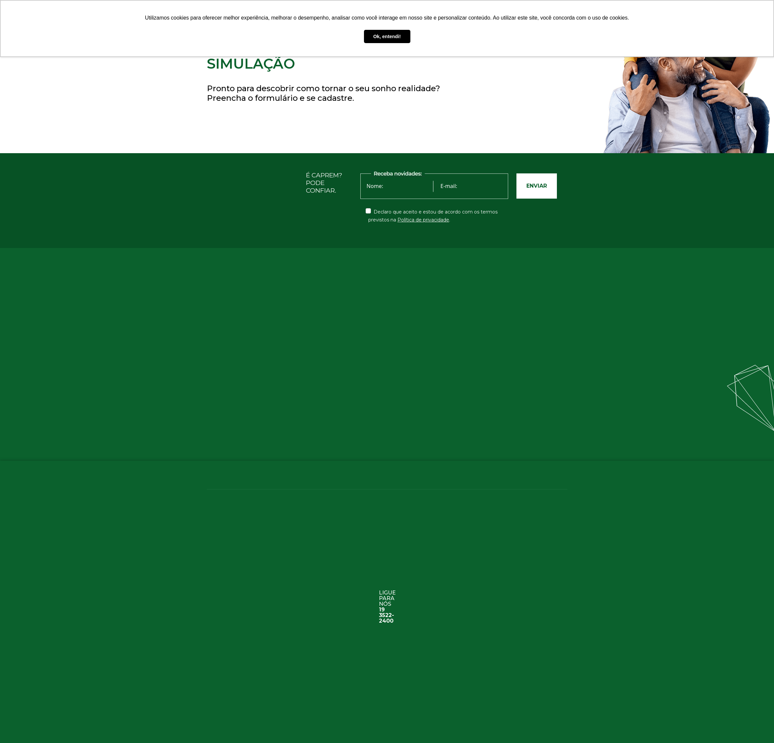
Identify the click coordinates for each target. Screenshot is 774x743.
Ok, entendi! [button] (387, 36)
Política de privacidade (423, 220)
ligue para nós (387, 602)
